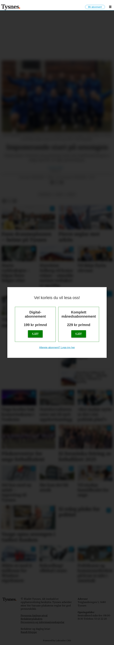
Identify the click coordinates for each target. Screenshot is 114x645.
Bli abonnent (95, 6)
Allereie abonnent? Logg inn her (57, 347)
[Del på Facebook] (52, 182)
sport (59, 194)
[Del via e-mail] (61, 182)
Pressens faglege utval (34, 615)
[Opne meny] (110, 7)
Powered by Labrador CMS (57, 640)
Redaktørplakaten (31, 618)
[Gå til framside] (11, 7)
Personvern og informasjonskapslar (42, 622)
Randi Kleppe (29, 632)
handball (45, 194)
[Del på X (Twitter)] (57, 182)
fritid (71, 194)
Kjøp (35, 333)
